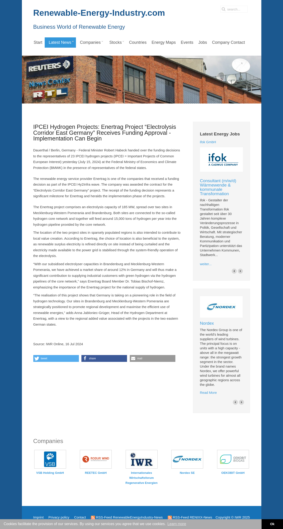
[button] (56, 358)
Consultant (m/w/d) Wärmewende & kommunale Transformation (218, 187)
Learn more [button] (176, 524)
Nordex (207, 323)
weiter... (206, 264)
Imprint (38, 517)
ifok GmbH (208, 142)
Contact (80, 517)
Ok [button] (272, 524)
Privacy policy (58, 517)
